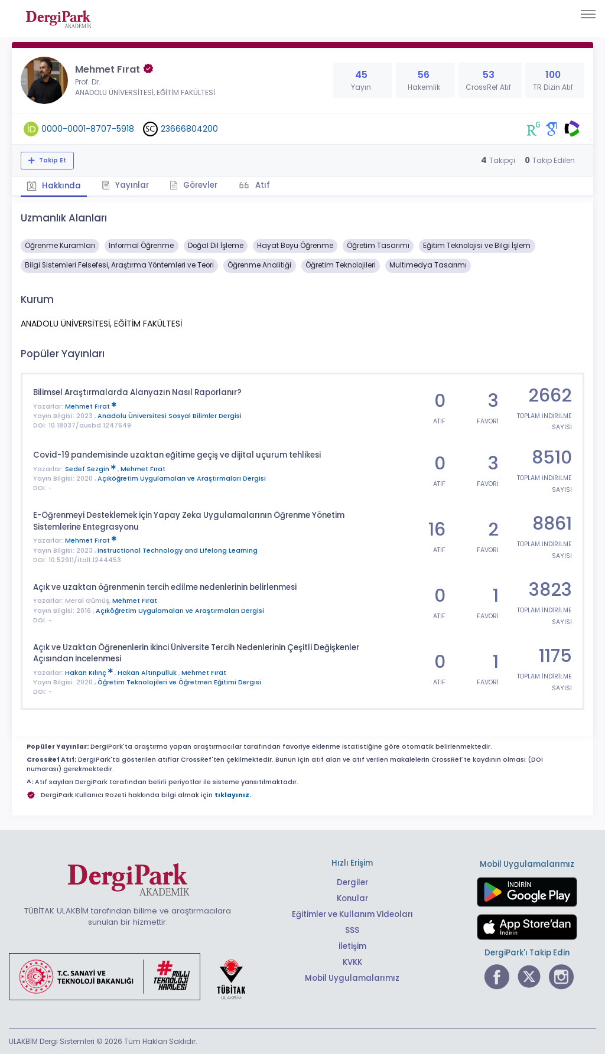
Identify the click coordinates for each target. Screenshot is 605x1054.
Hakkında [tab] (54, 185)
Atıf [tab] (261, 185)
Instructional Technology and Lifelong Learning (177, 550)
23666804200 (189, 129)
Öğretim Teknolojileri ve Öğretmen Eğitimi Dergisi (179, 682)
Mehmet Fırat (90, 406)
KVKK (352, 962)
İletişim (352, 946)
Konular (352, 898)
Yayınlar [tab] (125, 185)
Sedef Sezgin (91, 469)
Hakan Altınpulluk (148, 672)
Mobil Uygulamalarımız (352, 978)
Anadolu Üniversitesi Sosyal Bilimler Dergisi (169, 416)
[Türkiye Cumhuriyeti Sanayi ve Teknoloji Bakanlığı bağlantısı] (135, 976)
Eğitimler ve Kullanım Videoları (352, 914)
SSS (352, 930)
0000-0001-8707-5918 (87, 129)
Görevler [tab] (193, 185)
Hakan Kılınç (90, 672)
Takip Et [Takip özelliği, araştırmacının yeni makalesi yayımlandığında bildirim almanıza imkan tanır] (51, 160)
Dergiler (352, 882)
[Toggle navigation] (588, 14)
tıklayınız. (232, 795)
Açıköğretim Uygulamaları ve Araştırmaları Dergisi (181, 478)
